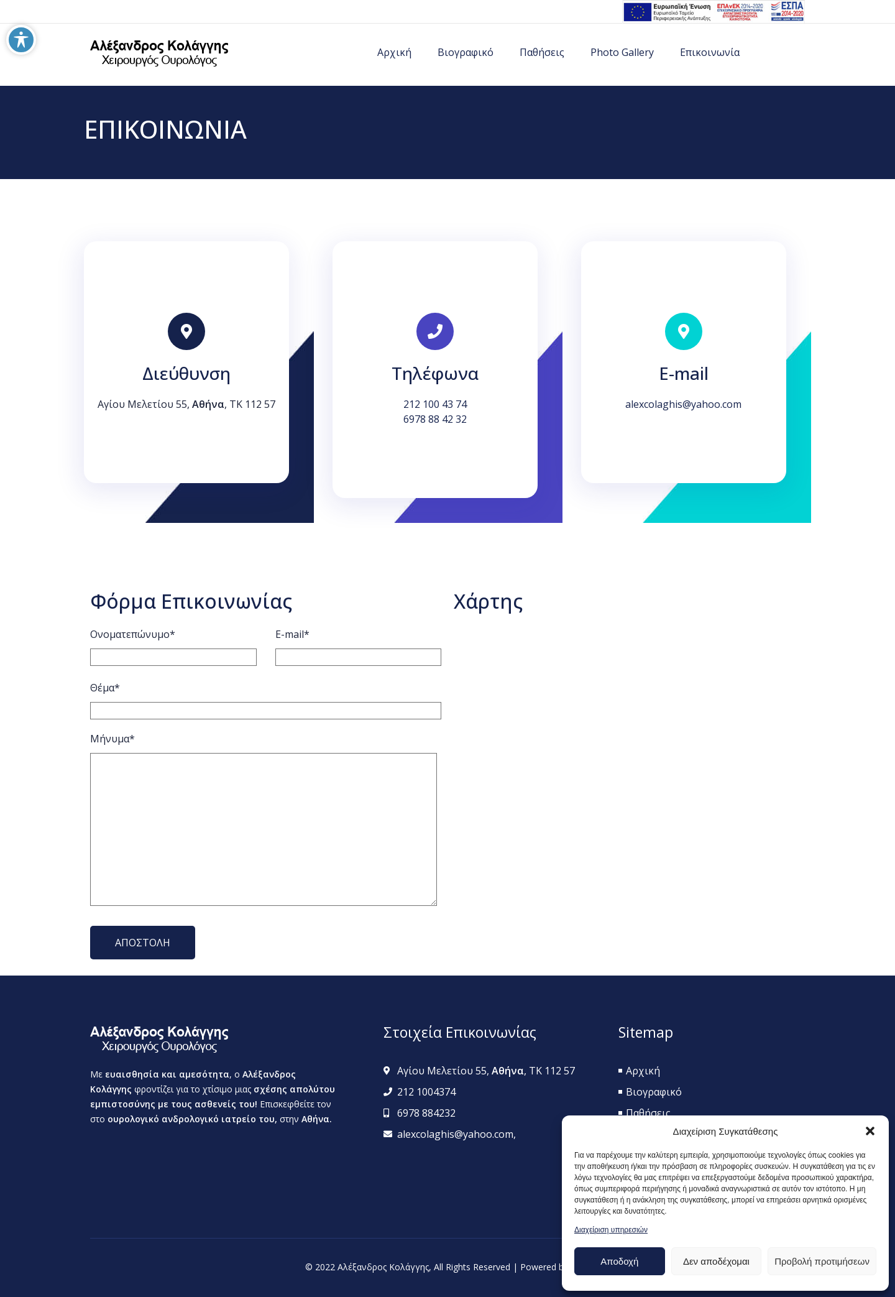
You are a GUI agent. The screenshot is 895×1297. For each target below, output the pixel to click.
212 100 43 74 (435, 404)
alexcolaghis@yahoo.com (683, 404)
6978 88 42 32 (435, 419)
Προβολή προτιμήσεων (822, 1261)
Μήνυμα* (112, 738)
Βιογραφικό (465, 52)
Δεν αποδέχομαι (716, 1261)
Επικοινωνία (710, 52)
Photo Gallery (622, 52)
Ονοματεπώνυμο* (132, 634)
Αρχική (394, 52)
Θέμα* (105, 688)
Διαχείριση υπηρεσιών (611, 1230)
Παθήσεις (542, 52)
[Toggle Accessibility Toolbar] (21, 40)
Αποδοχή (619, 1261)
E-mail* (292, 634)
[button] (870, 1131)
